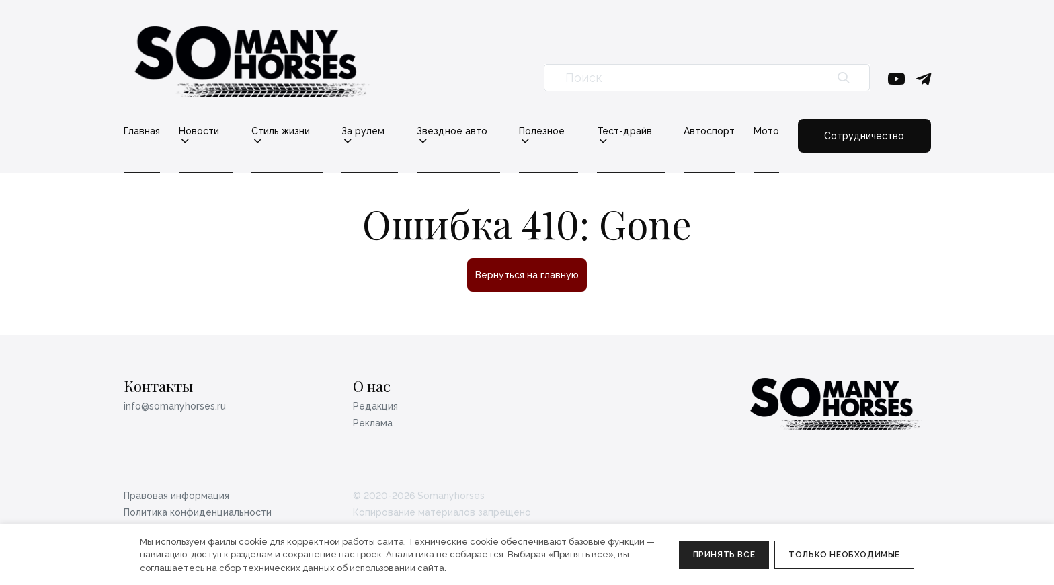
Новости (199, 131)
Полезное (542, 131)
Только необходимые (844, 554)
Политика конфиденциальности (198, 512)
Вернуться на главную (527, 275)
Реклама (373, 423)
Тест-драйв (624, 131)
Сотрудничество (864, 135)
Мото (766, 131)
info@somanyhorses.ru (175, 406)
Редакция (375, 406)
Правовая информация (176, 495)
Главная (142, 131)
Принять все (724, 554)
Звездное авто (452, 131)
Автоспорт (709, 131)
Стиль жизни (280, 131)
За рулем (362, 131)
